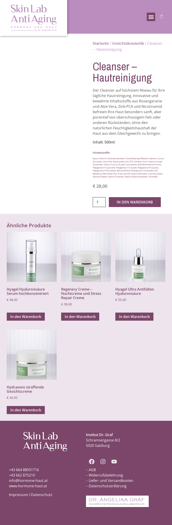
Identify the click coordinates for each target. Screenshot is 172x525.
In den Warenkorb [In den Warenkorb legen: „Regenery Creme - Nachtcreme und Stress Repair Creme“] (80, 316)
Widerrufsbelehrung (106, 475)
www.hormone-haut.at (28, 485)
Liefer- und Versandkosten (111, 480)
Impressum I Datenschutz (30, 494)
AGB (92, 469)
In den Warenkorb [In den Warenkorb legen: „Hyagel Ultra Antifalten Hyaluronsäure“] (134, 316)
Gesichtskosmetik (128, 43)
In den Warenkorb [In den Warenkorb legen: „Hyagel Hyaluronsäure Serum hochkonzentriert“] (25, 316)
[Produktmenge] (99, 202)
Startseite (101, 43)
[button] (151, 17)
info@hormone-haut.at (28, 480)
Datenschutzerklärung (108, 485)
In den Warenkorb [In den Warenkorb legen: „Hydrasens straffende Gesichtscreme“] (25, 410)
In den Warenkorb (135, 202)
